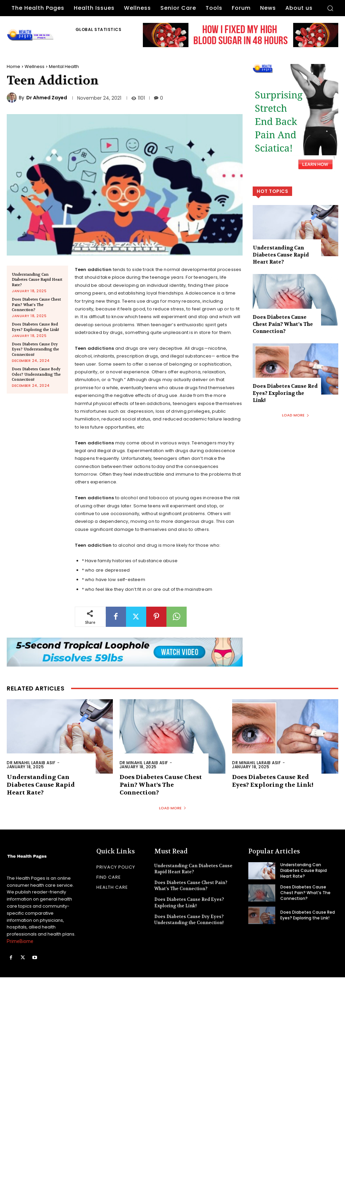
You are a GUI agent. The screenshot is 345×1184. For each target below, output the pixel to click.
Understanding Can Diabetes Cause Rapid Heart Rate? (37, 279)
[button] (330, 8)
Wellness (34, 66)
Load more (295, 415)
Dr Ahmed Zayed (46, 97)
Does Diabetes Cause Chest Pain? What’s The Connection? (36, 304)
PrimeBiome (20, 941)
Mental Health (64, 66)
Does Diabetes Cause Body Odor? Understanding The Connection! (36, 374)
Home (13, 66)
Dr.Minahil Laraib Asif (31, 763)
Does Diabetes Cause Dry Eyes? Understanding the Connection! (35, 349)
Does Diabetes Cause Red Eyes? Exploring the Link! (35, 327)
